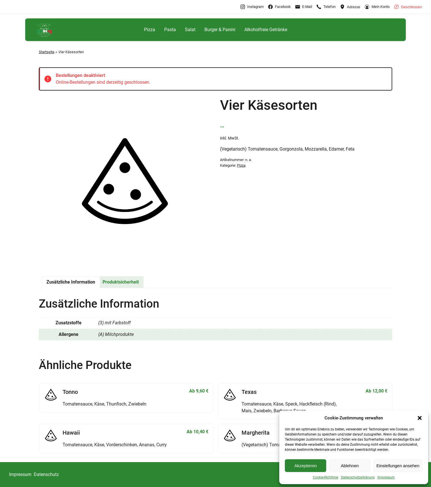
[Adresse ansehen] (350, 6)
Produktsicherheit (121, 282)
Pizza (241, 165)
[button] (420, 418)
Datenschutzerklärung (358, 477)
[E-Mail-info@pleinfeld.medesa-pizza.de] (303, 6)
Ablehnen (350, 465)
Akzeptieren (305, 465)
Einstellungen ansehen (397, 465)
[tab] (71, 282)
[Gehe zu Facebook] (279, 6)
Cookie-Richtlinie (325, 477)
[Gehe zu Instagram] (252, 6)
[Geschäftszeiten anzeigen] (408, 6)
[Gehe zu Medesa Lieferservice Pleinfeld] (44, 30)
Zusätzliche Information (70, 282)
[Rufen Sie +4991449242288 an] (326, 6)
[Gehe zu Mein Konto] (377, 6)
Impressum (386, 477)
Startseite (46, 52)
